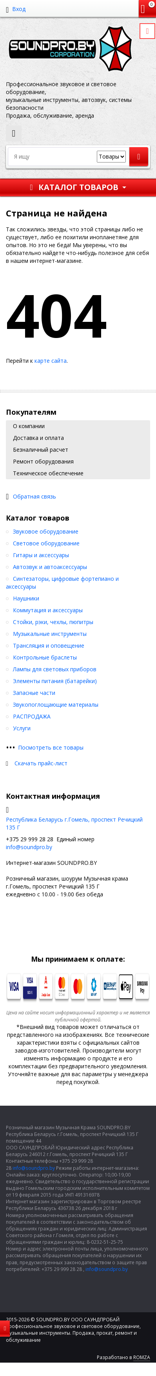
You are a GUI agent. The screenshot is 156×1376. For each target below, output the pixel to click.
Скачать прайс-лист (41, 763)
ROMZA (141, 1357)
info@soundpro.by (29, 847)
